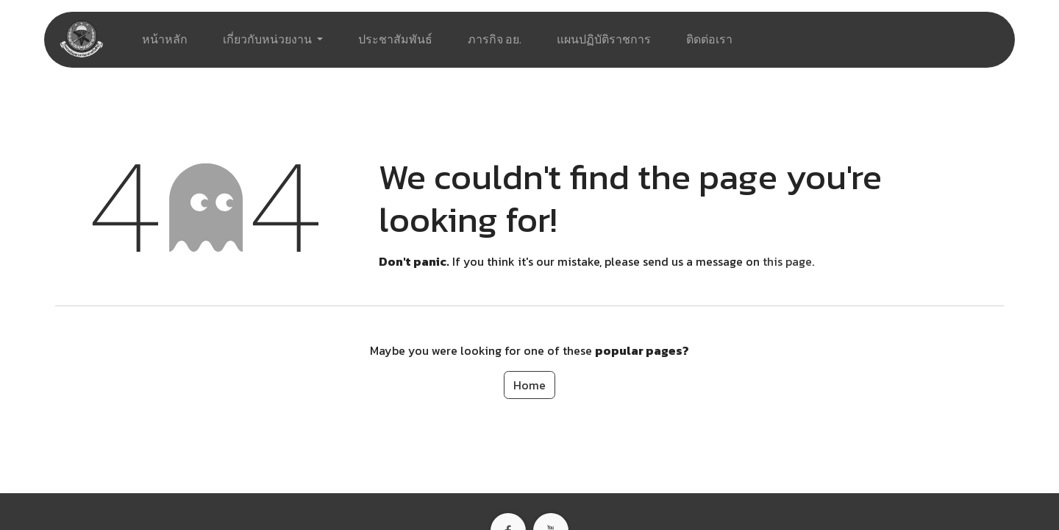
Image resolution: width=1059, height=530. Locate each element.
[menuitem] (164, 39)
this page (787, 261)
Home (529, 385)
